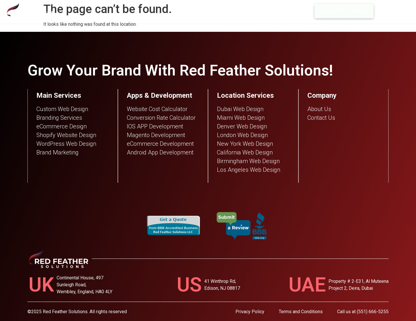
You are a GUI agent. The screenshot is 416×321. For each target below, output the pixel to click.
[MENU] (383, 11)
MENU (401, 11)
